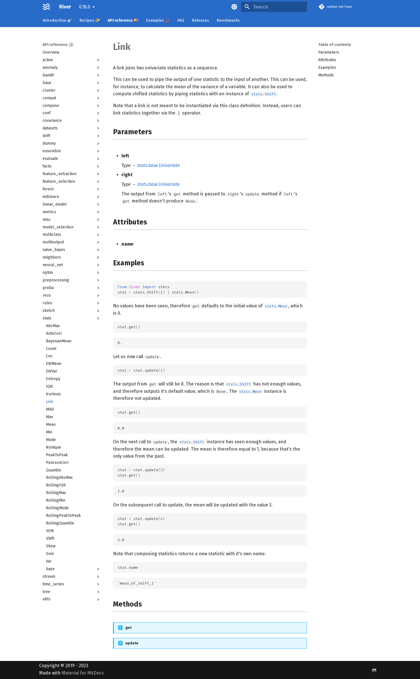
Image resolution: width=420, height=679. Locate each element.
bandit (72, 75)
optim (72, 272)
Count (51, 348)
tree (72, 591)
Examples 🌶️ (158, 20)
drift (72, 135)
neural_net (72, 265)
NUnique (53, 447)
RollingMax (56, 492)
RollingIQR (56, 485)
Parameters (328, 52)
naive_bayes (72, 249)
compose (72, 105)
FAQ (180, 20)
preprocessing (72, 280)
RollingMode (57, 508)
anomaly (72, 67)
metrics (72, 212)
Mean (51, 424)
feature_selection (72, 181)
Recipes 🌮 (89, 20)
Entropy (53, 378)
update (131, 643)
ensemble (72, 151)
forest (72, 189)
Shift (50, 538)
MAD (50, 409)
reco (72, 295)
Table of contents (334, 44)
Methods (326, 75)
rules (72, 303)
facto (72, 166)
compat (72, 98)
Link (49, 401)
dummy (72, 143)
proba (72, 287)
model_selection (72, 227)
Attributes (327, 60)
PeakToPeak (57, 455)
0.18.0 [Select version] (84, 7)
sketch (72, 310)
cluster (72, 90)
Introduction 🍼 (57, 20)
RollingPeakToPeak (63, 515)
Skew (51, 546)
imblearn (72, 196)
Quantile (53, 470)
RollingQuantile (60, 523)
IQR (49, 386)
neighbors (72, 257)
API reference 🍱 (123, 20)
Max (49, 417)
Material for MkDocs (83, 673)
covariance (72, 120)
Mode (51, 439)
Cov (49, 356)
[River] (46, 6)
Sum (50, 553)
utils (72, 599)
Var (49, 561)
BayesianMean (58, 341)
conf (72, 113)
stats (72, 318)
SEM (50, 530)
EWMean (53, 363)
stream (72, 576)
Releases (200, 20)
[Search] (274, 7)
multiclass (72, 234)
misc (72, 219)
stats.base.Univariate (158, 165)
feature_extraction (72, 174)
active (72, 60)
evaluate (72, 158)
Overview (51, 52)
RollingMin (55, 500)
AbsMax (53, 325)
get (128, 627)
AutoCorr (54, 333)
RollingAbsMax (59, 477)
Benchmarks (228, 20)
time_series (72, 584)
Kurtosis (53, 394)
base (72, 82)
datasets (72, 128)
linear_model (72, 204)
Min (49, 432)
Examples (327, 67)
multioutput (72, 242)
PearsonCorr (57, 462)
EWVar (51, 371)
